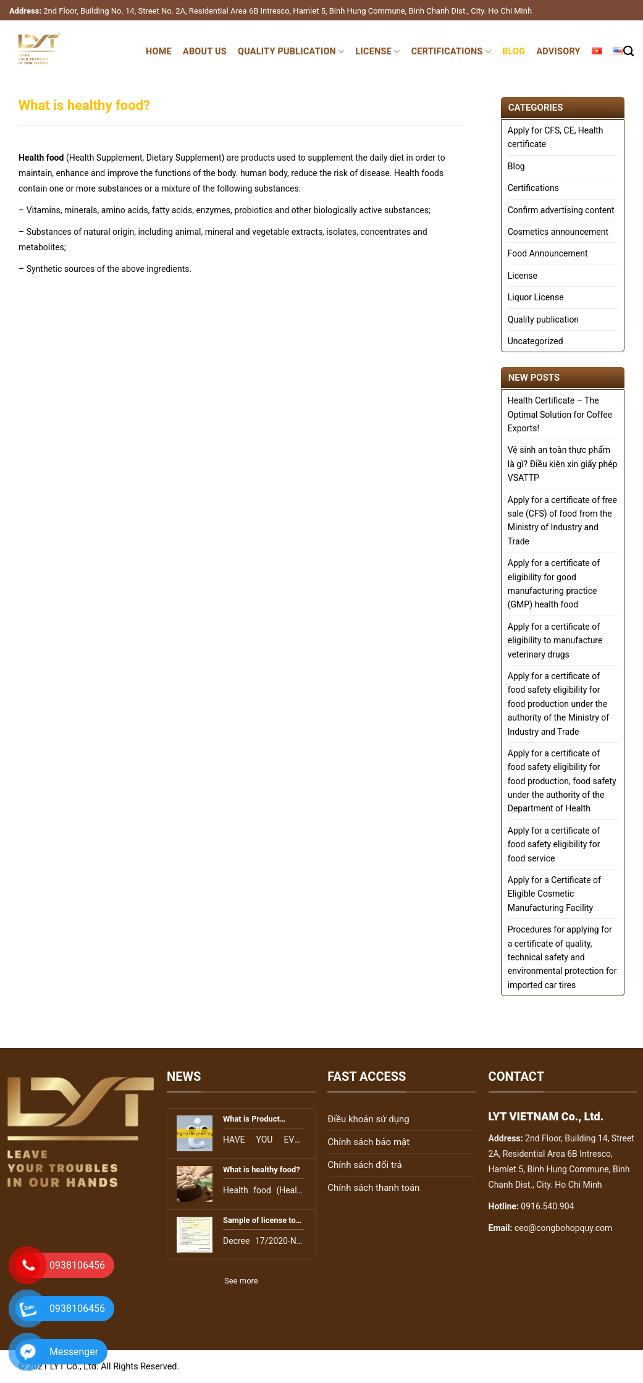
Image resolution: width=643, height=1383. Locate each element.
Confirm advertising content (561, 210)
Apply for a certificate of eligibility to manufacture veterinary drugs (555, 640)
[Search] (628, 51)
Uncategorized (535, 341)
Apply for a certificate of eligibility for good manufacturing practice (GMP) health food (554, 583)
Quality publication (291, 51)
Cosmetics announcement (558, 232)
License (378, 51)
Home (159, 51)
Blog (513, 51)
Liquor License (536, 297)
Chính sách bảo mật (368, 1142)
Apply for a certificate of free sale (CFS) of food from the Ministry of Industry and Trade (562, 520)
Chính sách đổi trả (364, 1164)
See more (241, 1280)
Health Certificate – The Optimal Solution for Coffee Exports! (560, 414)
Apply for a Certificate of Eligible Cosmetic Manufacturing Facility (554, 894)
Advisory (558, 51)
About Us (205, 51)
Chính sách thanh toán (373, 1187)
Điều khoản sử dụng (368, 1119)
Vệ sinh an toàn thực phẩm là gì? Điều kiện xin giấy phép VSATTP (563, 464)
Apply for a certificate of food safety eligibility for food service (554, 844)
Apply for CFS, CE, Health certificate (555, 137)
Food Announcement (548, 253)
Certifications (451, 51)
